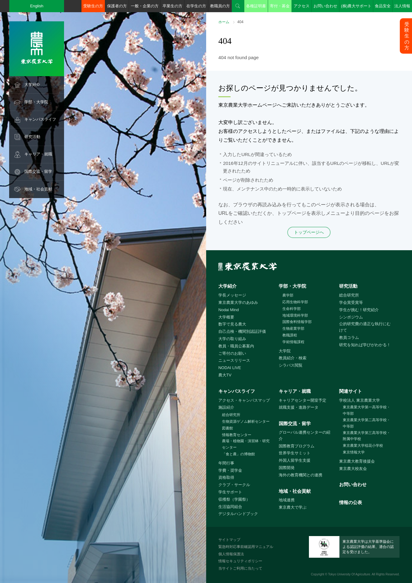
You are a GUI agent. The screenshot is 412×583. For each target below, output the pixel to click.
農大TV (224, 375)
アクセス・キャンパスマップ (244, 400)
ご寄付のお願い (232, 353)
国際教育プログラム (296, 446)
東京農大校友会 (353, 468)
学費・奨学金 (230, 470)
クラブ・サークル (234, 484)
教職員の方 (220, 6)
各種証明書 (256, 6)
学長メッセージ (232, 295)
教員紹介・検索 (292, 358)
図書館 (227, 428)
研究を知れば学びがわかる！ (365, 345)
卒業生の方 (172, 6)
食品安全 (383, 6)
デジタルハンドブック (238, 513)
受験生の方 (93, 6)
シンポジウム (351, 317)
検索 (238, 6)
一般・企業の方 (145, 6)
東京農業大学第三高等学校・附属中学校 (366, 436)
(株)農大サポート (356, 6)
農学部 (287, 295)
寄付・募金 (280, 6)
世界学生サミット (294, 453)
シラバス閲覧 (291, 365)
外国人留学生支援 (294, 460)
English (37, 6)
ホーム (223, 22)
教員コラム (349, 337)
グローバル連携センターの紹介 (304, 435)
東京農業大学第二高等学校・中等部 (366, 423)
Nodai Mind (228, 309)
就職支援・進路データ (298, 407)
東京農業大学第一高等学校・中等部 (366, 410)
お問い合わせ (325, 6)
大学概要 (226, 317)
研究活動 (32, 136)
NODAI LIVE (229, 367)
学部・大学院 (36, 102)
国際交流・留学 (38, 171)
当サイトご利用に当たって (240, 568)
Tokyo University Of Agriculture (349, 574)
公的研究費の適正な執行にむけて (365, 327)
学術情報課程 (293, 342)
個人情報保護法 (231, 554)
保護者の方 (117, 6)
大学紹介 (32, 84)
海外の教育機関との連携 (300, 475)
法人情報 (402, 6)
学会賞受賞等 (351, 302)
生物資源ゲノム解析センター (246, 421)
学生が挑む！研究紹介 (359, 309)
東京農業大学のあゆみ (238, 302)
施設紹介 (226, 407)
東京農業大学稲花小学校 (363, 445)
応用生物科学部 (295, 302)
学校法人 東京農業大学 (359, 400)
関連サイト (350, 391)
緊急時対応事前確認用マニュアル (245, 547)
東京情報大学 (354, 452)
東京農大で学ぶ (292, 507)
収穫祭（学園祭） (234, 499)
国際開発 (287, 467)
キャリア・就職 (38, 154)
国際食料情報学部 (297, 322)
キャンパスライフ (40, 119)
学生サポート (230, 492)
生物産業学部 (293, 328)
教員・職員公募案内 (236, 346)
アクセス (302, 6)
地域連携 (287, 500)
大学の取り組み (232, 338)
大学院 (285, 351)
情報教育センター (236, 435)
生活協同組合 (230, 506)
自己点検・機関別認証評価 (242, 331)
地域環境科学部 (295, 315)
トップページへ (309, 232)
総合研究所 (349, 295)
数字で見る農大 (232, 324)
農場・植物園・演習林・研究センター (246, 444)
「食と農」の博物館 (238, 454)
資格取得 (226, 477)
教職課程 (289, 335)
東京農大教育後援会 (357, 461)
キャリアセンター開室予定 (302, 400)
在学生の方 (196, 6)
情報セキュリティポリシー (240, 561)
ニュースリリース (234, 360)
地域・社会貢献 (38, 189)
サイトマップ (229, 540)
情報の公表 (350, 502)
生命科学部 (291, 309)
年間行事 (226, 463)
